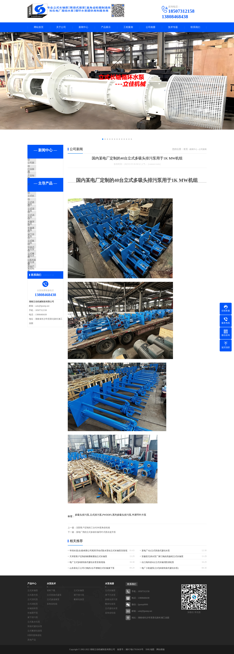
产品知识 (38, 180)
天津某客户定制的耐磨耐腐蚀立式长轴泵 (88, 556)
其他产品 (38, 300)
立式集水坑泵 (41, 265)
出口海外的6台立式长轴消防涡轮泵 (158, 562)
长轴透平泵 (40, 247)
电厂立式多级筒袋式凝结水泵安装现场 (87, 562)
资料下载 (51, 590)
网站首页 (38, 27)
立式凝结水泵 (111, 608)
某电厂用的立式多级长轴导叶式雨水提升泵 (96, 532)
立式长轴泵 (40, 203)
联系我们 (195, 27)
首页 (185, 149)
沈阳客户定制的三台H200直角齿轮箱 (93, 528)
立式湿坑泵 (40, 221)
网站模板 (160, 649)
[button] (102, 139)
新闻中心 (83, 27)
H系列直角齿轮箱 (43, 291)
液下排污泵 (40, 256)
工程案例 (128, 27)
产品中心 (31, 583)
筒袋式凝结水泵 (42, 274)
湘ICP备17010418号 (134, 649)
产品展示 (106, 27)
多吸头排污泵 (111, 599)
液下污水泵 (110, 595)
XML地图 (150, 649)
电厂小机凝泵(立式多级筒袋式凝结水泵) (160, 568)
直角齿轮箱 (52, 604)
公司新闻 (38, 163)
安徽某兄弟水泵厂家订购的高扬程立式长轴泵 (162, 556)
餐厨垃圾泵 (79, 599)
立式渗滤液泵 (53, 599)
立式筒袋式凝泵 (54, 595)
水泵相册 (109, 583)
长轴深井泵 (40, 238)
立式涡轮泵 (40, 230)
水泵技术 (51, 583)
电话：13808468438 (140, 598)
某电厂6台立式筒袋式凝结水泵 (156, 551)
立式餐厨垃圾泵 (42, 282)
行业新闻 (38, 172)
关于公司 (61, 27)
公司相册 (150, 27)
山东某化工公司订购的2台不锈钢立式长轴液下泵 (92, 568)
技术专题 (173, 27)
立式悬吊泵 (40, 212)
